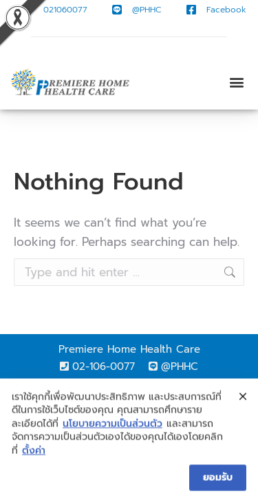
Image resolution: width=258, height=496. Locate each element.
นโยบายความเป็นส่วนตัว (112, 433)
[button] (236, 82)
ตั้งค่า (33, 460)
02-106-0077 (103, 366)
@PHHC (179, 366)
